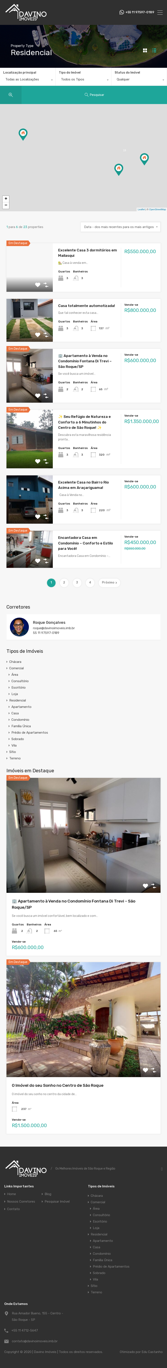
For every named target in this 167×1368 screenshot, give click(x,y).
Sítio (12, 752)
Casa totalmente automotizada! (86, 306)
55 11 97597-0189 (46, 633)
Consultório (20, 681)
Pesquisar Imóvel (57, 1201)
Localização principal (19, 72)
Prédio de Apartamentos (29, 733)
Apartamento (21, 707)
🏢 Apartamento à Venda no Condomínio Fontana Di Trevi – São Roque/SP (85, 361)
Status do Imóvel (127, 72)
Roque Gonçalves (49, 622)
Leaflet (141, 209)
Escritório (18, 687)
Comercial (16, 668)
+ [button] (6, 199)
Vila (14, 745)
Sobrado (17, 739)
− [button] (6, 205)
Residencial (17, 700)
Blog (48, 1194)
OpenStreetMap (157, 209)
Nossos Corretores (21, 1201)
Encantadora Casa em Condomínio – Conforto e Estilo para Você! (85, 543)
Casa (15, 713)
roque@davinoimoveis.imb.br (54, 628)
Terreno (15, 758)
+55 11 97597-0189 (139, 12)
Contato (13, 1209)
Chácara (15, 662)
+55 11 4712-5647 (24, 1330)
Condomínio (20, 720)
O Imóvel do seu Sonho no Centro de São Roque (57, 1085)
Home (11, 1194)
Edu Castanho (152, 1352)
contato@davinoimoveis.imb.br (35, 1341)
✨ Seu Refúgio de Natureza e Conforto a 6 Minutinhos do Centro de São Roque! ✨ (84, 422)
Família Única (21, 726)
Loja (14, 694)
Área (14, 675)
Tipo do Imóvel (70, 72)
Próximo (109, 582)
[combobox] (27, 80)
